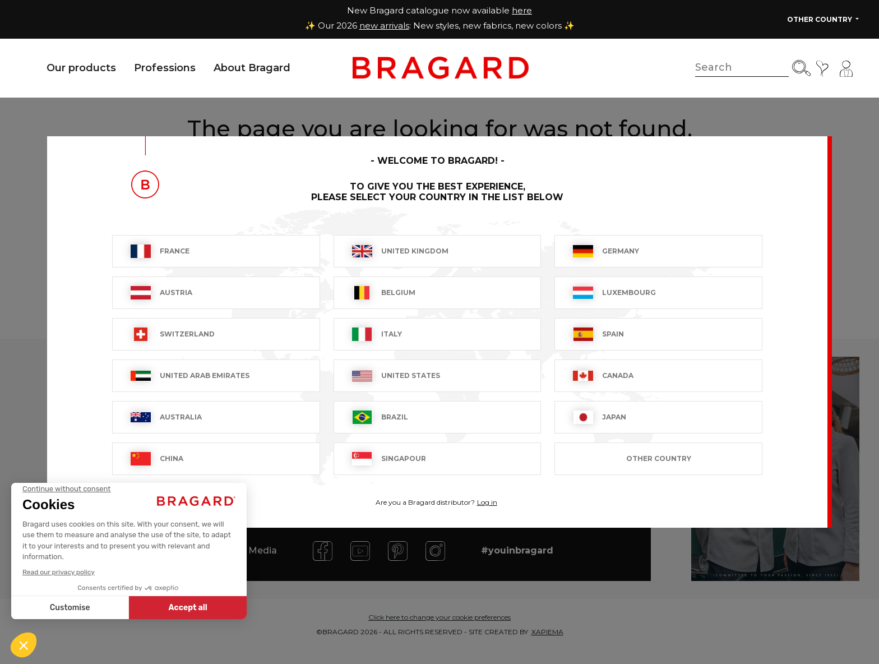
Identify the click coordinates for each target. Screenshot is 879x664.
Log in (487, 502)
